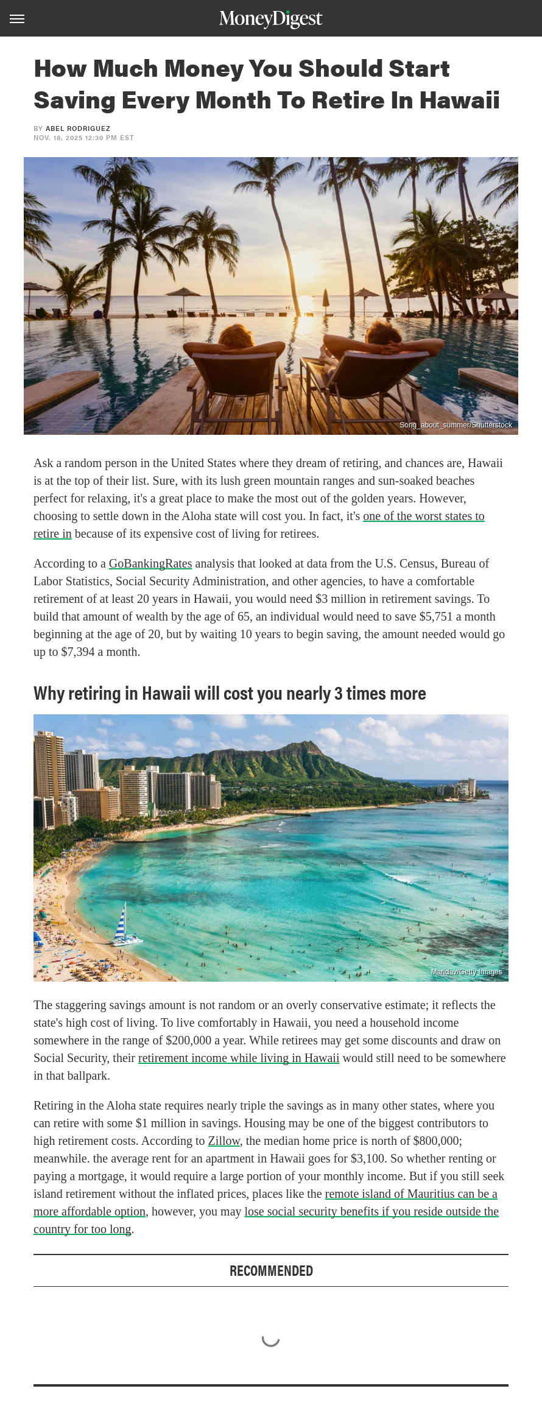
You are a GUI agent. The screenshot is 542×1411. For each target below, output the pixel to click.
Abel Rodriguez (78, 128)
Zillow (224, 1140)
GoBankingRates (150, 563)
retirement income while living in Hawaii (238, 1057)
